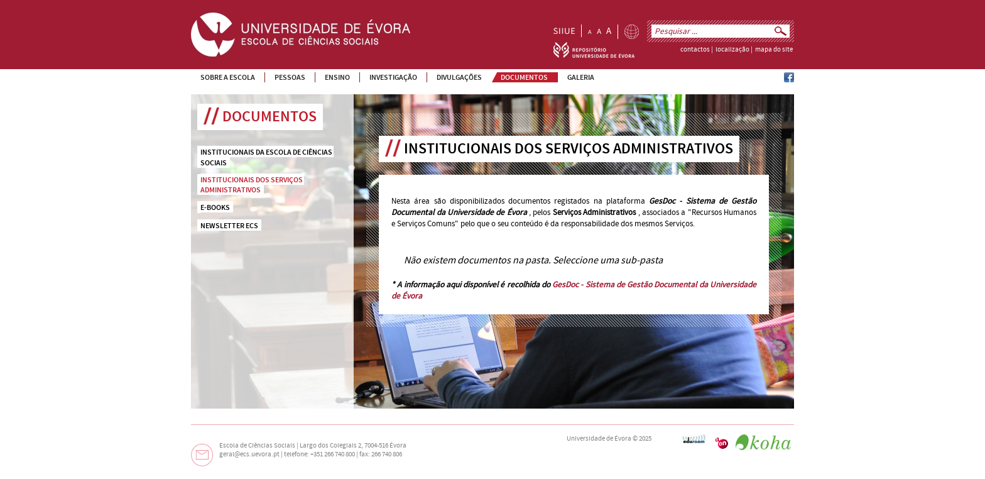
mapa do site (774, 49)
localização (732, 49)
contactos (695, 49)
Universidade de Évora (599, 438)
